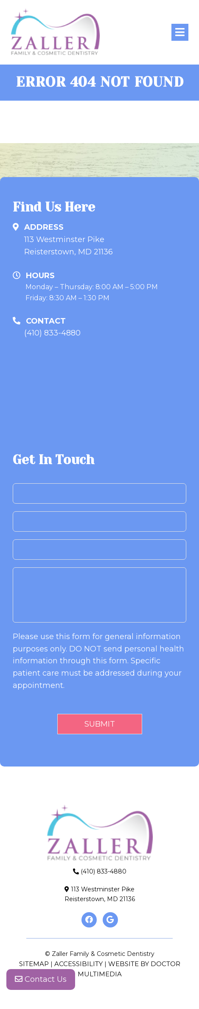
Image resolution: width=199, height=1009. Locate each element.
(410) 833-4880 (52, 333)
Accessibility (78, 964)
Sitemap (34, 964)
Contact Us (41, 979)
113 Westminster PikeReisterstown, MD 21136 (68, 245)
